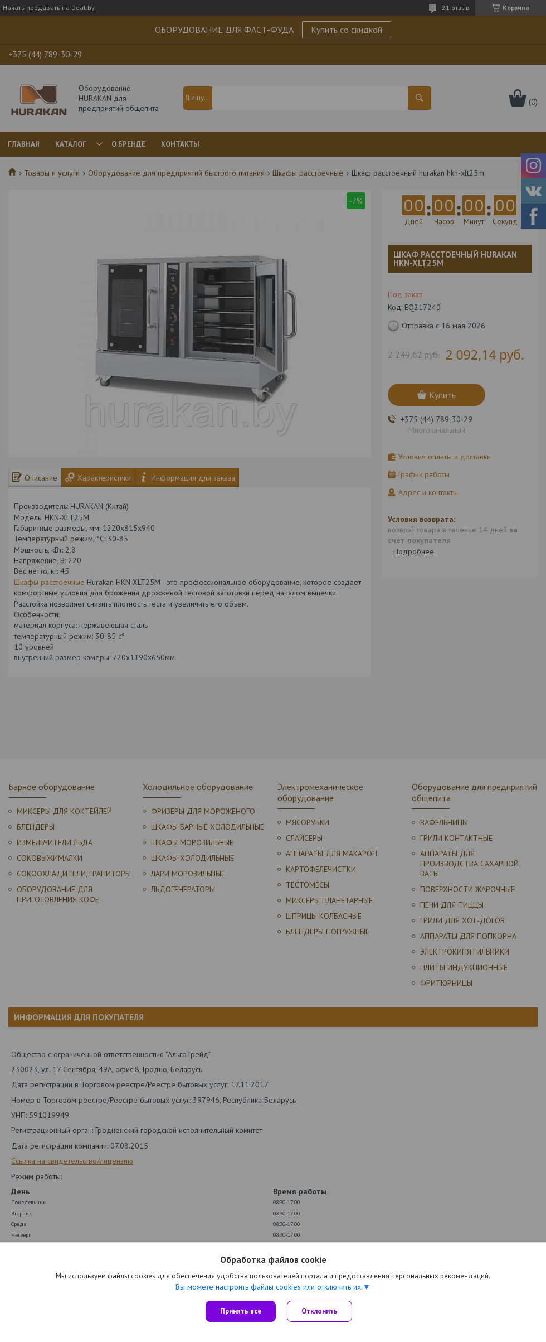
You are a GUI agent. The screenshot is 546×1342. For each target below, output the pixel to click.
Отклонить (319, 1311)
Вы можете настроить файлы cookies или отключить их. (269, 1287)
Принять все (240, 1311)
